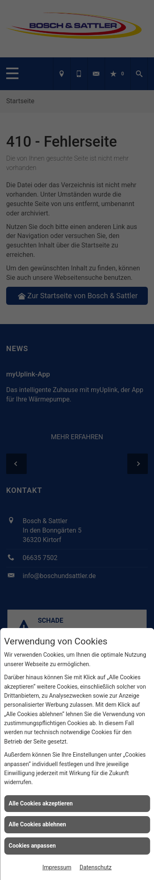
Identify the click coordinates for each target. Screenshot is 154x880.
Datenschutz (96, 867)
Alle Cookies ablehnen (37, 824)
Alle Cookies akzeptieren (41, 803)
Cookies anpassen (32, 845)
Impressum (56, 867)
